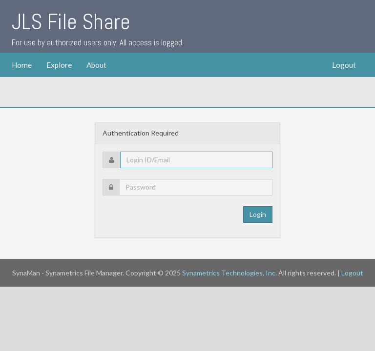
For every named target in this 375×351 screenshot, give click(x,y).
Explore (59, 64)
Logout (344, 64)
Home (22, 64)
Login (258, 214)
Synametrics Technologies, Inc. (229, 273)
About (96, 64)
